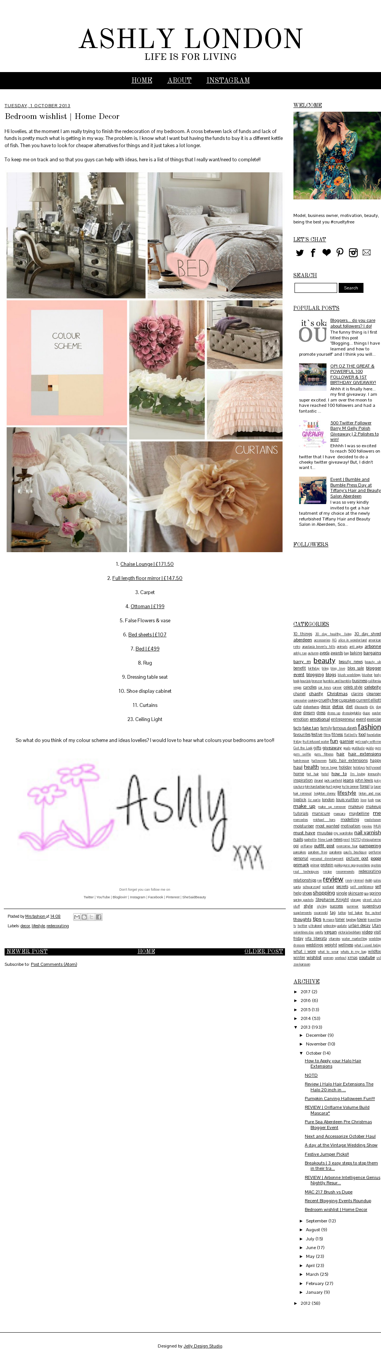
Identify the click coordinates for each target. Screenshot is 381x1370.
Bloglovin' (120, 897)
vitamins (334, 938)
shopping (324, 892)
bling (325, 668)
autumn (313, 653)
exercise (374, 719)
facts (297, 728)
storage (356, 900)
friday (297, 741)
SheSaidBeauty (194, 897)
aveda (325, 652)
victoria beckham (349, 932)
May (311, 1256)
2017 (306, 992)
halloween (319, 760)
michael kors (324, 820)
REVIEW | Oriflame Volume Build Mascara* (337, 1110)
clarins (357, 693)
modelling (350, 819)
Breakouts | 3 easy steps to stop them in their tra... (341, 1165)
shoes (307, 893)
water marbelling (354, 938)
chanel (299, 693)
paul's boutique (355, 852)
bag (346, 653)
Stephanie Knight (332, 899)
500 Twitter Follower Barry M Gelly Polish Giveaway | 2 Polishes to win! (354, 431)
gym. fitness (323, 754)
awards (337, 652)
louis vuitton (347, 799)
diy (372, 707)
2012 (306, 1303)
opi (296, 845)
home (298, 773)
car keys (324, 687)
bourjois (305, 681)
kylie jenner (350, 786)
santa (297, 887)
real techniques (306, 871)
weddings (314, 945)
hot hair (313, 774)
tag (333, 912)
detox (338, 706)
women (328, 958)
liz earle (314, 800)
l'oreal (365, 786)
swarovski (321, 913)
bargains (372, 653)
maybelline (359, 813)
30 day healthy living (333, 634)
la (371, 786)
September (317, 1221)
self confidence (361, 887)
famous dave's (345, 728)
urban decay (359, 925)
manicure (321, 813)
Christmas (337, 694)
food (362, 734)
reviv (349, 880)
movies (367, 826)
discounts (361, 707)
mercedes (300, 820)
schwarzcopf (311, 887)
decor (25, 925)
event (361, 719)
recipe (327, 871)
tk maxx (329, 919)
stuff (296, 906)
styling (322, 906)
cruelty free (328, 700)
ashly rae (300, 653)
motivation (350, 826)
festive (316, 734)
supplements (302, 913)
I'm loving (357, 774)
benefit (299, 668)
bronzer (317, 681)
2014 (306, 1018)
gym (378, 748)
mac (378, 800)
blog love (338, 668)
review (333, 879)
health (311, 766)
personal (300, 858)
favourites (302, 734)
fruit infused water (316, 741)
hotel (325, 774)
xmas (352, 957)
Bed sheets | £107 (147, 634)
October (314, 1053)
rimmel (359, 880)
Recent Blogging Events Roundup (338, 1201)
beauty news (351, 661)
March (313, 1274)
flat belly (350, 734)
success (336, 906)
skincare (355, 893)
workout (340, 958)
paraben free (317, 852)
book (296, 681)
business (359, 680)
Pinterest (173, 897)
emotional (320, 719)
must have (304, 833)
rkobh (368, 880)
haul (298, 767)
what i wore (304, 951)
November (317, 1044)
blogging (315, 674)
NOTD (356, 839)
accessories (322, 640)
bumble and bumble (337, 681)
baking (356, 652)
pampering (370, 846)
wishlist (314, 957)
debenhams (311, 707)
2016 (306, 1000)
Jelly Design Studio (203, 1346)
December (317, 1035)
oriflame (306, 846)
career (337, 687)
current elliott (368, 700)
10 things (302, 633)
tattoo (342, 913)
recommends (345, 871)
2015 (306, 1010)
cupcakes (347, 700)
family (326, 728)
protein (326, 864)
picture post (357, 858)
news (338, 839)
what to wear (328, 951)
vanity (319, 932)
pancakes (299, 852)
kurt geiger (333, 786)
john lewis (364, 780)
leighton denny (325, 793)
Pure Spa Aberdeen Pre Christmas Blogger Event (338, 1124)
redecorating (57, 925)
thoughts (302, 919)
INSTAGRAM (228, 80)
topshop (351, 919)
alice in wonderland (352, 640)
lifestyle (38, 925)
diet (349, 706)
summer (353, 906)
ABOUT (179, 80)
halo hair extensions (348, 760)
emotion (301, 719)
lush (371, 800)
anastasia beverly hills (318, 646)
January (315, 1292)
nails (298, 839)
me (377, 812)
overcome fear (347, 846)
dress (321, 712)
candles (310, 687)
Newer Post (27, 952)
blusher (367, 675)
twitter (302, 926)
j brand (318, 780)
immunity (374, 774)
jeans (348, 780)
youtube (367, 957)
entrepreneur (343, 719)
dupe (366, 713)
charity (316, 694)
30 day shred (367, 633)
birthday (314, 668)
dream (309, 712)
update (342, 926)
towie (362, 919)
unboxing (329, 926)
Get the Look (302, 748)
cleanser (374, 693)
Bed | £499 (148, 649)
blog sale (355, 668)
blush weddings (349, 675)
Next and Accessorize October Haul (340, 1136)
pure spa (349, 865)
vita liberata (316, 938)
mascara (339, 813)
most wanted (327, 826)
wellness (345, 945)
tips (317, 918)
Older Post (264, 952)
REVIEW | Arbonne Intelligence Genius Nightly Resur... (342, 1180)
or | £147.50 (169, 578)
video (367, 932)
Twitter (88, 897)
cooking (313, 700)
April (311, 1265)
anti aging (356, 646)
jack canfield (333, 780)
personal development (327, 858)
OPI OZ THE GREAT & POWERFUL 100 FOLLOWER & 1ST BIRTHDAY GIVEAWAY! (353, 374)
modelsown (373, 820)
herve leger (329, 767)
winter (299, 957)
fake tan (311, 728)
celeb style (353, 687)
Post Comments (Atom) (54, 964)
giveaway (332, 748)
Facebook (155, 897)
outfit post (324, 846)
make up (304, 806)
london (328, 799)
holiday (345, 767)
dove (297, 712)
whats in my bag (353, 951)
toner (340, 919)
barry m (302, 661)
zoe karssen (301, 964)
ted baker (355, 913)
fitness (337, 734)
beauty (324, 660)
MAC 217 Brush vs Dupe (328, 1192)
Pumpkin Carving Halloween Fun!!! (340, 1098)
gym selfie (302, 754)
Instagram (137, 897)
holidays (359, 767)
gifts (317, 747)
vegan (330, 932)
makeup (355, 806)
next (346, 839)
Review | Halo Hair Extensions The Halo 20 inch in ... (339, 1086)
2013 (306, 1027)
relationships (304, 880)
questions (363, 865)
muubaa (325, 832)
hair (340, 754)
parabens (336, 852)
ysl (378, 958)
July (310, 1239)
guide (370, 748)
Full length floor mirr (134, 578)
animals (342, 646)
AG (334, 640)
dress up (334, 713)
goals (347, 748)
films (327, 734)
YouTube (103, 897)
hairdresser (301, 760)
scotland (328, 887)
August (313, 1230)
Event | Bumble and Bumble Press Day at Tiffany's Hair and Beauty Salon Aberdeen (355, 487)
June (311, 1248)
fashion (369, 727)
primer (315, 865)
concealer (300, 700)
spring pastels (303, 900)
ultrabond (315, 926)
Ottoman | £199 (148, 606)
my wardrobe (343, 833)
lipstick (299, 799)
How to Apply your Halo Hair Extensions (333, 1063)
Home (141, 80)
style (308, 906)
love (363, 800)
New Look (325, 839)
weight (331, 945)
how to (339, 774)
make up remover (332, 807)
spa (366, 893)
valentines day (303, 932)
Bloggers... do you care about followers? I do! (352, 323)
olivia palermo (371, 839)
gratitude (358, 748)
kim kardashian (315, 786)
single (341, 893)
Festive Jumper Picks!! (327, 1154)
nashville (310, 839)
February (315, 1283)
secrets (342, 886)
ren (319, 880)
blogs (331, 674)
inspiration (303, 780)
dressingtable (351, 713)
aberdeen (302, 640)
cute (297, 706)
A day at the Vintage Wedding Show (341, 1145)
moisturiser (303, 826)
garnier (346, 741)
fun (334, 740)
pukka (339, 865)
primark (301, 865)
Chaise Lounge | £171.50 (147, 564)
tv (294, 926)
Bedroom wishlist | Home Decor (336, 1209)
